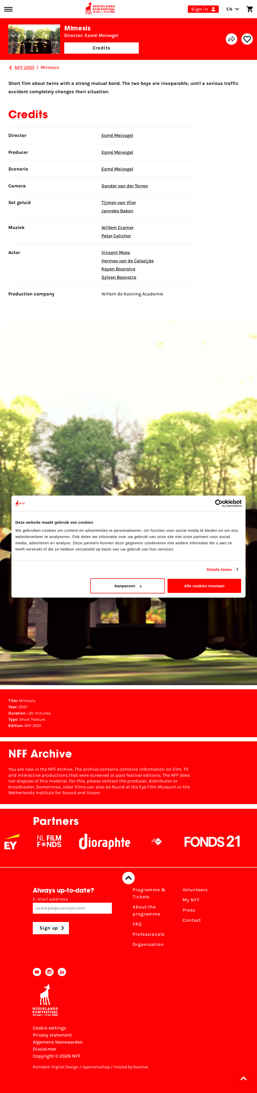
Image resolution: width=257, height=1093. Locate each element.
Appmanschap (96, 1066)
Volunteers (195, 890)
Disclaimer (44, 1049)
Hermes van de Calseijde (127, 261)
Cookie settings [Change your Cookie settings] (49, 1028)
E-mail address (72, 905)
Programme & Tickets (149, 893)
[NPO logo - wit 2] (160, 841)
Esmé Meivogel (117, 135)
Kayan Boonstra (118, 269)
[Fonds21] (216, 841)
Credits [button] (101, 48)
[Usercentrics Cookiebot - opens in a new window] (219, 503)
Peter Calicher (116, 236)
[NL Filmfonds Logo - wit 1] (53, 841)
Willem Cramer (117, 227)
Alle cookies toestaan (204, 586)
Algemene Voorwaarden (58, 1042)
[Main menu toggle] (8, 9)
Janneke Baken (117, 211)
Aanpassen (128, 586)
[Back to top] (128, 878)
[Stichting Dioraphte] (108, 841)
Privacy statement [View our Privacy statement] (52, 1035)
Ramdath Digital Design (56, 1066)
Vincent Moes (115, 252)
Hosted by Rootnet (131, 1066)
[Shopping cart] (250, 9)
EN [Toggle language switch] (232, 9)
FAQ (137, 924)
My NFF (191, 900)
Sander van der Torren (124, 186)
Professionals (149, 934)
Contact (192, 920)
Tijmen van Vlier (118, 202)
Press (189, 910)
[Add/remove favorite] (247, 39)
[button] (245, 1078)
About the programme (146, 910)
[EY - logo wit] (15, 841)
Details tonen (219, 569)
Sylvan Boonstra (118, 277)
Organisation (148, 944)
